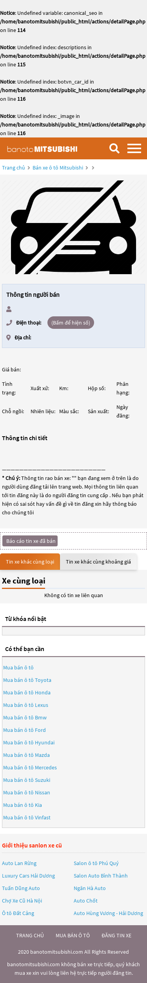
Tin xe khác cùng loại (30, 561)
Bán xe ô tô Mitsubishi (58, 167)
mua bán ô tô (73, 935)
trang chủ (30, 935)
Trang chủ (13, 167)
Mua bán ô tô (18, 667)
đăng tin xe (116, 935)
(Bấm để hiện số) (70, 322)
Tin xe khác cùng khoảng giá (98, 561)
